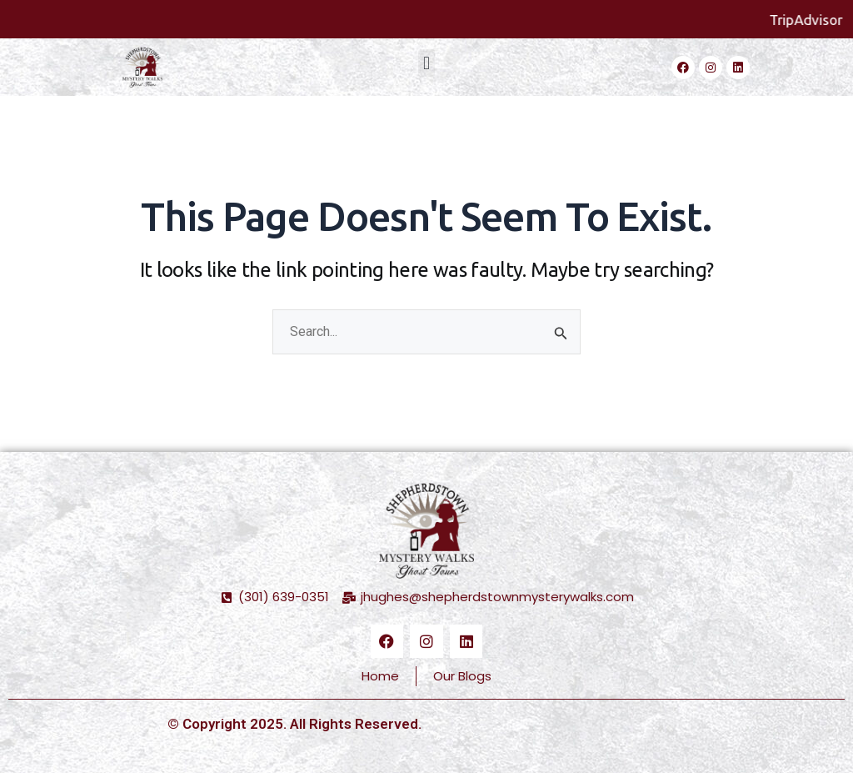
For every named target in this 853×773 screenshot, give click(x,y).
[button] (426, 63)
